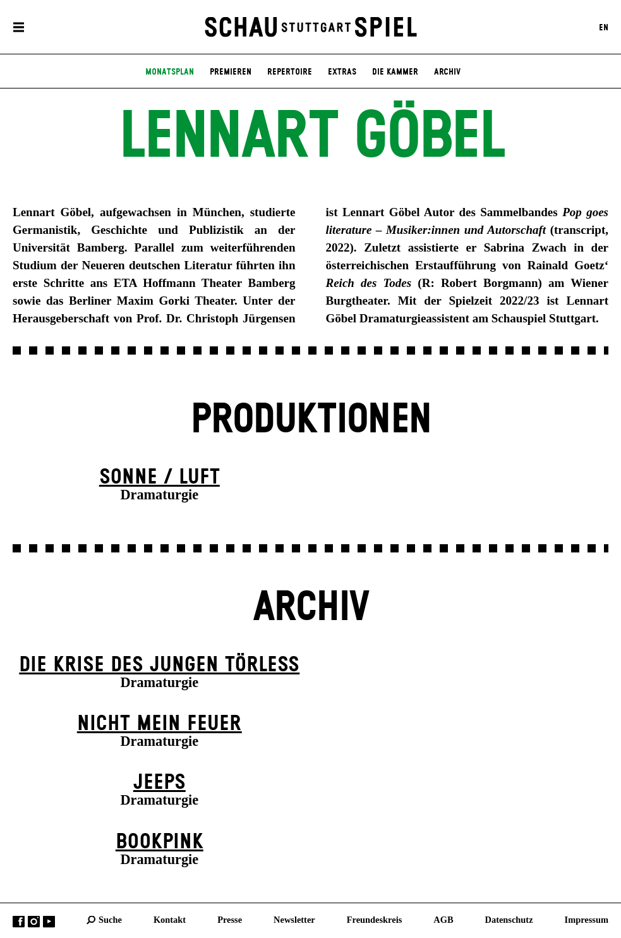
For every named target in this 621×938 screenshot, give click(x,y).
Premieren (230, 72)
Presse (229, 920)
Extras (342, 72)
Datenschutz (509, 920)
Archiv (447, 72)
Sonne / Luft (159, 477)
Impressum (586, 920)
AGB (443, 920)
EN (603, 27)
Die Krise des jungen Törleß (159, 665)
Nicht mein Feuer (159, 724)
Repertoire (289, 72)
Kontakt (170, 920)
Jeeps (159, 783)
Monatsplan (169, 72)
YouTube (49, 922)
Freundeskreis (374, 920)
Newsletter (294, 920)
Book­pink (159, 842)
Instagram (34, 922)
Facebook (19, 922)
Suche (110, 920)
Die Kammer (395, 72)
